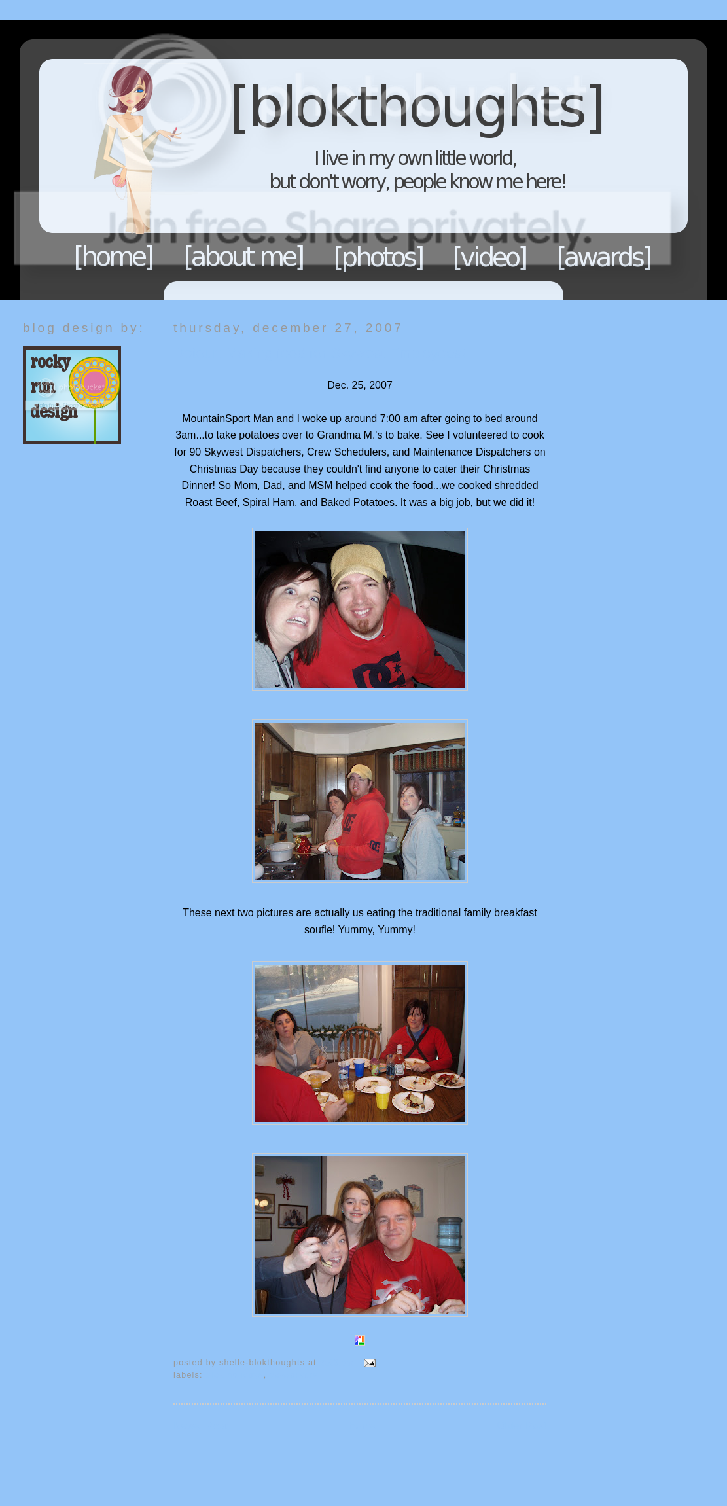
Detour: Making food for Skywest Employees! (319, 353)
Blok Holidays (235, 1375)
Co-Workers (293, 1375)
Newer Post (200, 1425)
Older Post (521, 1425)
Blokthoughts (327, 160)
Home (114, 257)
